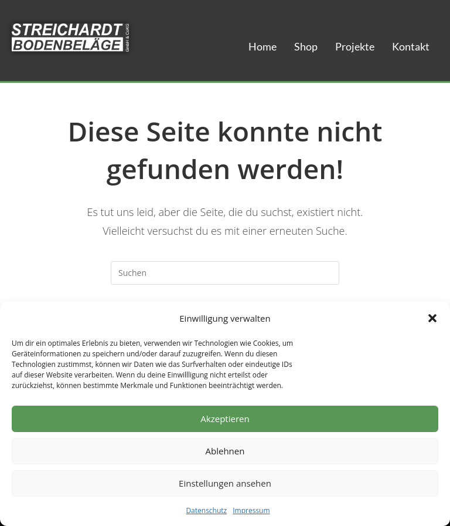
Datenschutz (206, 510)
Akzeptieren (224, 418)
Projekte (354, 46)
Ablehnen (225, 451)
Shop (306, 46)
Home (262, 46)
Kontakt (410, 46)
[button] (432, 318)
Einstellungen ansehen (225, 483)
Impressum (251, 510)
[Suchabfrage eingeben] (225, 273)
